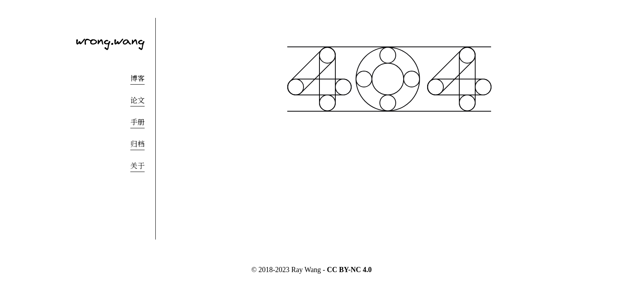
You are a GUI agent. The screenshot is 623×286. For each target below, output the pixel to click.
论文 (137, 100)
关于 (137, 166)
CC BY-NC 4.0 (349, 270)
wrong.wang (110, 40)
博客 (137, 79)
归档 (137, 144)
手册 (137, 122)
